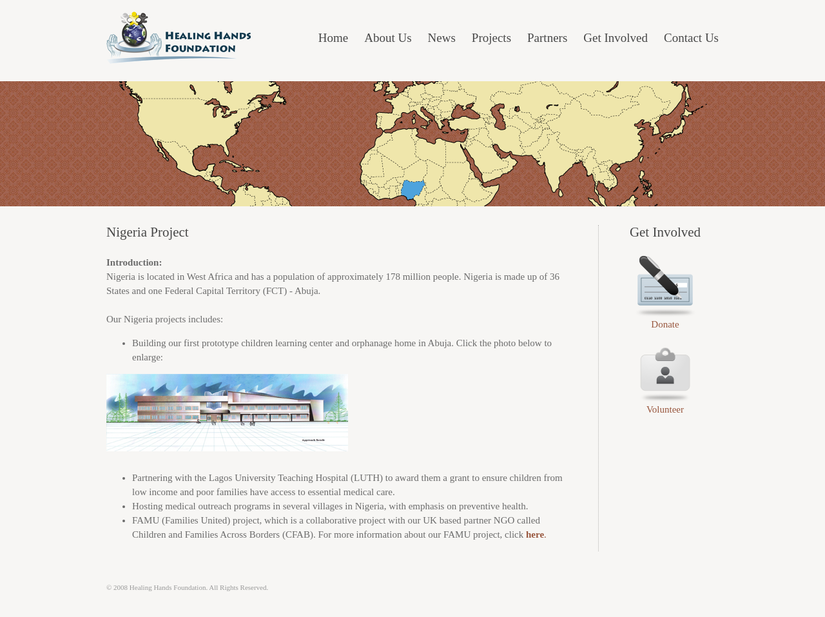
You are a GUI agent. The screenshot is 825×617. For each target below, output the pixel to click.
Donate (665, 324)
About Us (387, 37)
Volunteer (665, 409)
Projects (491, 37)
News (442, 37)
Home (333, 37)
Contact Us (691, 37)
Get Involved (615, 37)
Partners (547, 37)
